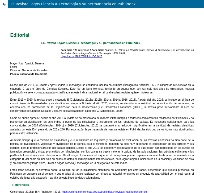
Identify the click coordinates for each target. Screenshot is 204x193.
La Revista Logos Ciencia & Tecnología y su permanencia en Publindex (73, 3)
